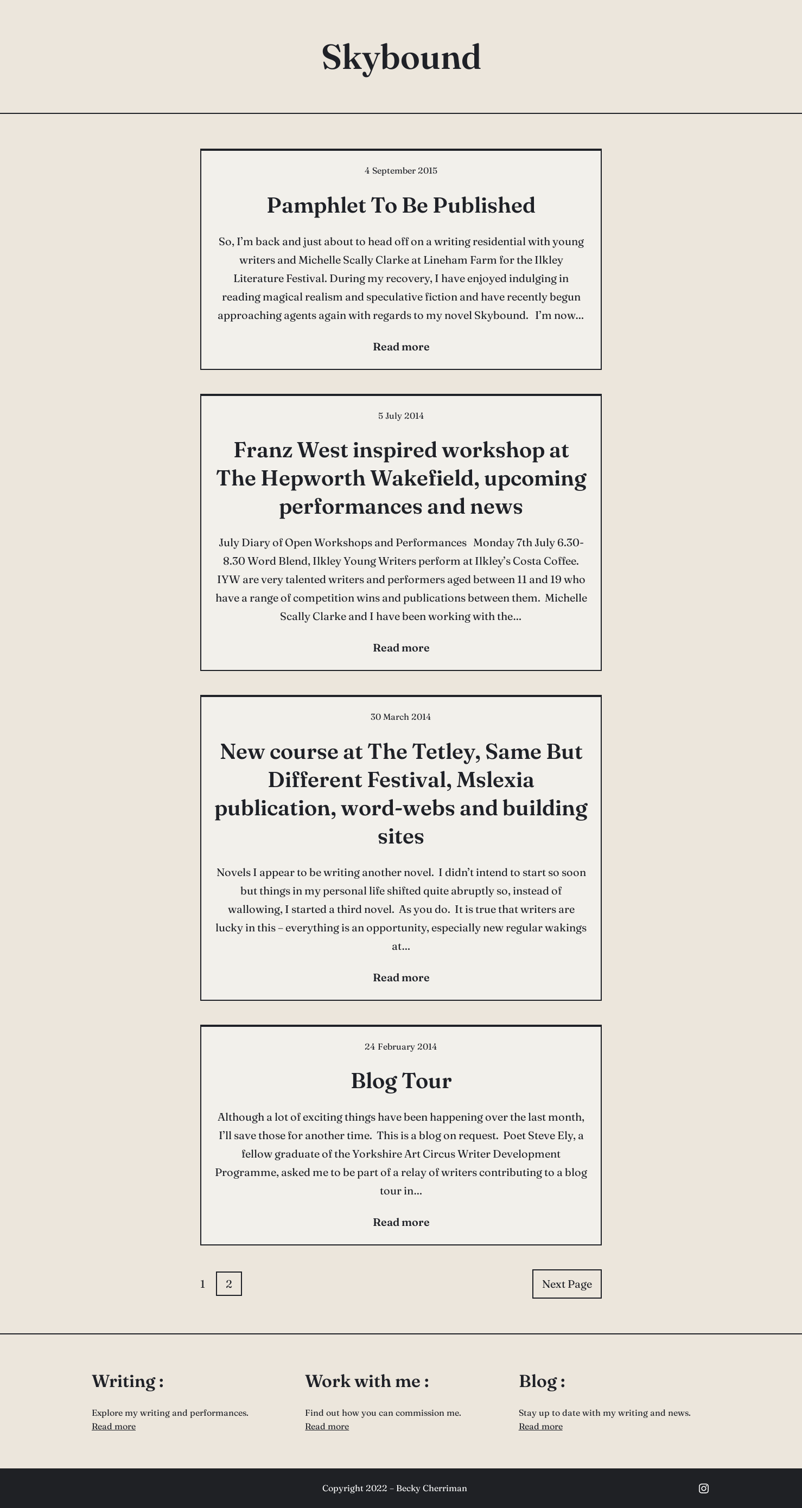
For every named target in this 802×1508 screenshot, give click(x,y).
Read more (114, 1426)
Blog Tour (401, 1080)
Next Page (567, 1283)
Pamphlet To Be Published (401, 204)
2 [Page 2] (229, 1283)
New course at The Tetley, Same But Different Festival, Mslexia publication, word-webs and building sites (401, 793)
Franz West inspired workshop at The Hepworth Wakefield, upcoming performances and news (401, 477)
